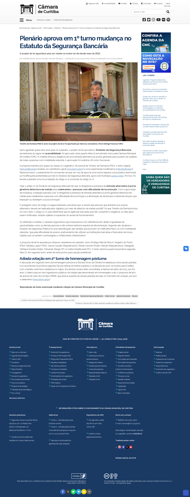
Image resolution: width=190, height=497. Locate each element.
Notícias (57, 28)
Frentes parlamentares (97, 366)
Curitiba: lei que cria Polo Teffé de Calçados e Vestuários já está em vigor (155, 162)
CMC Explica (56, 383)
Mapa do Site (94, 4)
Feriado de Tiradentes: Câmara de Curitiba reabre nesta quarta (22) (156, 126)
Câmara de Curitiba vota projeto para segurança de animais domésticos (155, 153)
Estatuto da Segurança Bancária (91, 296)
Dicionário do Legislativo (165, 369)
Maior (168, 4)
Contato (124, 4)
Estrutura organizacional (20, 366)
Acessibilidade (109, 4)
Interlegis (81, 481)
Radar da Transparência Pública (63, 386)
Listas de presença (96, 369)
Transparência (55, 347)
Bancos (134, 296)
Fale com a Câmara (17, 352)
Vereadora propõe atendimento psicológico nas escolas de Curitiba (155, 134)
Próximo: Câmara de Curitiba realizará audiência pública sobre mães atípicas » (106, 303)
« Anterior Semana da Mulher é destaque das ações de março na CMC (47, 300)
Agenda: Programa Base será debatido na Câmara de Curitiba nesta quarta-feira (155, 82)
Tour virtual (15, 393)
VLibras (135, 4)
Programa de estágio (19, 386)
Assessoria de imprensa (164, 359)
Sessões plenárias (72, 296)
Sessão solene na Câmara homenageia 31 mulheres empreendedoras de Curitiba (154, 108)
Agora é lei (122, 390)
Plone (83, 483)
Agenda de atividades (18, 356)
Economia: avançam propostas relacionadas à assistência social (155, 90)
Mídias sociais (161, 356)
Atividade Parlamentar (126, 347)
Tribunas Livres (123, 376)
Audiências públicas (126, 373)
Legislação (122, 386)
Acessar (159, 4)
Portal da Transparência (63, 20)
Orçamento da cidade (125, 383)
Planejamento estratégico (22, 390)
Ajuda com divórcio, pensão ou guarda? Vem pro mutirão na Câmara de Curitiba (155, 99)
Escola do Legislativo (18, 376)
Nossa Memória (162, 366)
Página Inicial (36, 28)
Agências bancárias (123, 296)
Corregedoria (15, 373)
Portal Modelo (57, 481)
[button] (62, 491)
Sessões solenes (124, 379)
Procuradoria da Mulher (19, 379)
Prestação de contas (57, 379)
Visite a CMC (15, 359)
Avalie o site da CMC (163, 373)
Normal (167, 6)
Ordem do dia (110, 296)
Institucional (14, 347)
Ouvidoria (14, 362)
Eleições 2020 (94, 379)
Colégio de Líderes (96, 362)
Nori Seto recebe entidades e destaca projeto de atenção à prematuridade (154, 143)
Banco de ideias (124, 393)
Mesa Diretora (15, 369)
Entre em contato (43, 20)
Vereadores (92, 347)
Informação (47, 28)
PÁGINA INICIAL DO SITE (126, 458)
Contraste (147, 4)
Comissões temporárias (127, 362)
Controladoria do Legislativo (62, 376)
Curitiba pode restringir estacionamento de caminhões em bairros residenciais (155, 117)
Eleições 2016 (94, 376)
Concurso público (17, 383)
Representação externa (98, 373)
